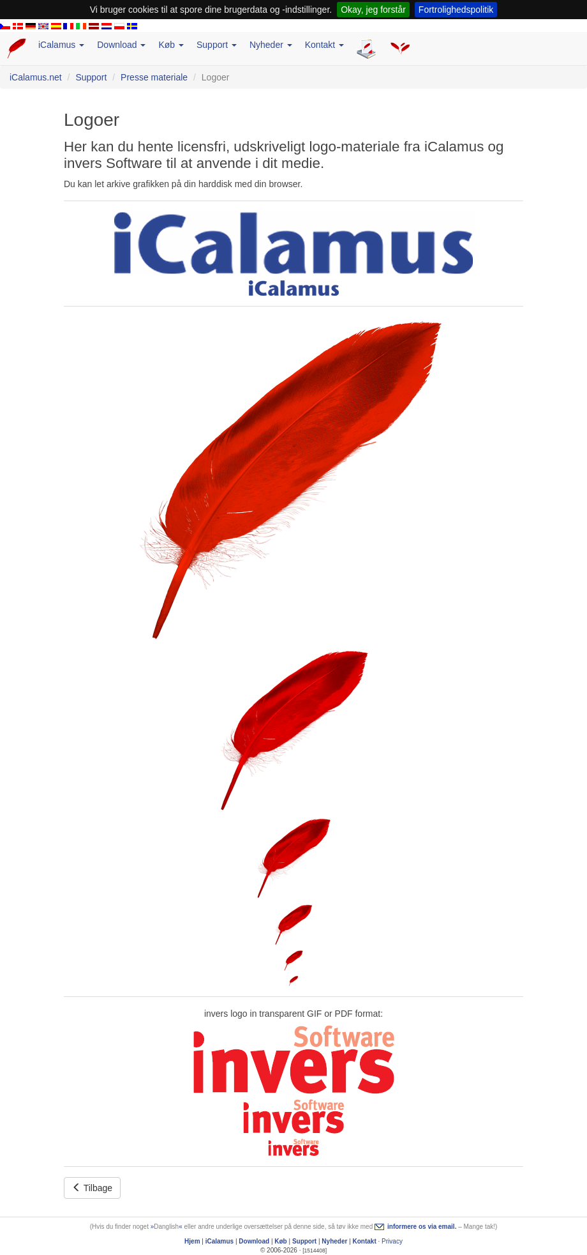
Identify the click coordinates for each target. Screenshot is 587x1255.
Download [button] (121, 45)
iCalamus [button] (61, 45)
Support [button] (217, 45)
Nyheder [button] (270, 45)
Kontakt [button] (324, 45)
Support (91, 77)
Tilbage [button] (92, 1188)
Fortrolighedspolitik (456, 9)
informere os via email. (421, 1226)
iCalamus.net (36, 77)
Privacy (392, 1241)
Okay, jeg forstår (373, 9)
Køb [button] (171, 45)
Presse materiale (154, 77)
